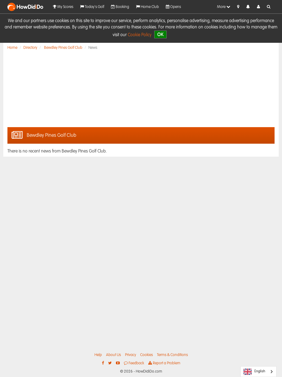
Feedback (134, 363)
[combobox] (258, 371)
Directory (30, 48)
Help (98, 355)
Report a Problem (164, 363)
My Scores (63, 7)
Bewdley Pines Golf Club (63, 48)
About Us (113, 355)
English (254, 371)
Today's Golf (92, 7)
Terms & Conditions (172, 355)
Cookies (146, 355)
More (223, 7)
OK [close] (160, 34)
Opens (173, 7)
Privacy (130, 355)
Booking (120, 7)
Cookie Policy (139, 35)
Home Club (147, 7)
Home (12, 48)
